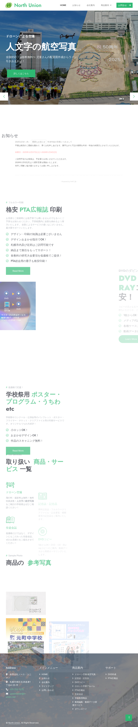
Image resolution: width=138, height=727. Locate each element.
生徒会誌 (11, 544)
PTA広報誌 (80, 689)
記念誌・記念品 (82, 677)
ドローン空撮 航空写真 (85, 673)
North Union (14, 722)
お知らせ (75, 4)
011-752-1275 (17, 688)
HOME (45, 673)
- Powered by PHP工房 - (69, 219)
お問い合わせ (48, 689)
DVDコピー (80, 681)
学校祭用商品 (81, 697)
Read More (18, 313)
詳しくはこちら (21, 72)
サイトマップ (48, 685)
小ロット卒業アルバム (85, 685)
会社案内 (90, 4)
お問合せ (123, 5)
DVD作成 (112, 673)
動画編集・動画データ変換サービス (84, 703)
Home (62, 4)
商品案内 (104, 4)
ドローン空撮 (14, 509)
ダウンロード (81, 708)
